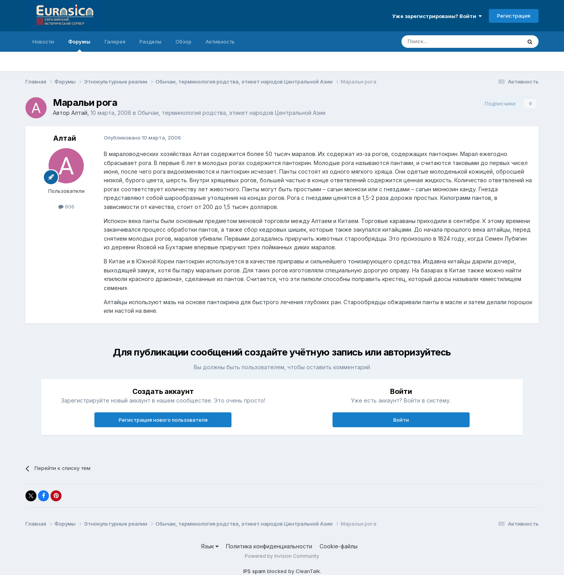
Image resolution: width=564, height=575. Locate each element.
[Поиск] (443, 41)
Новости (43, 41)
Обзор (183, 41)
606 (66, 206)
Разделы (150, 41)
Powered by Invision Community (282, 556)
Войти (401, 420)
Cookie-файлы (339, 546)
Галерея (115, 41)
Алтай (79, 112)
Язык (210, 546)
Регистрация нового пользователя (163, 420)
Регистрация (513, 16)
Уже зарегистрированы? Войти (437, 16)
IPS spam (254, 571)
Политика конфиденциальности (269, 546)
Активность (220, 41)
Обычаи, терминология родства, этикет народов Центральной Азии (231, 112)
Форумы (79, 45)
